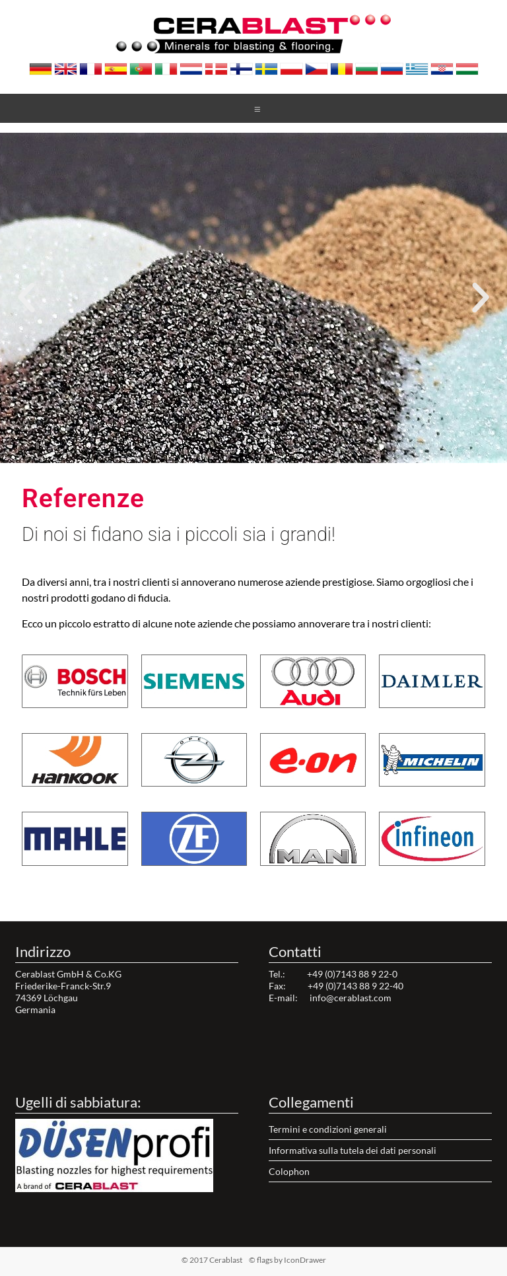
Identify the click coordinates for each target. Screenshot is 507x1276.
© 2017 (233, 1260)
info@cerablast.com (350, 997)
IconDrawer (305, 1260)
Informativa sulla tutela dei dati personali (352, 1150)
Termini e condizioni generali (328, 1129)
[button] (242, 455)
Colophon (289, 1171)
